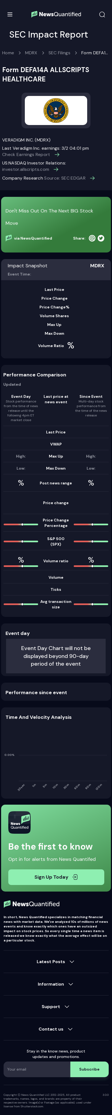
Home (8, 53)
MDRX (31, 53)
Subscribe (89, 1069)
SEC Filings (60, 53)
